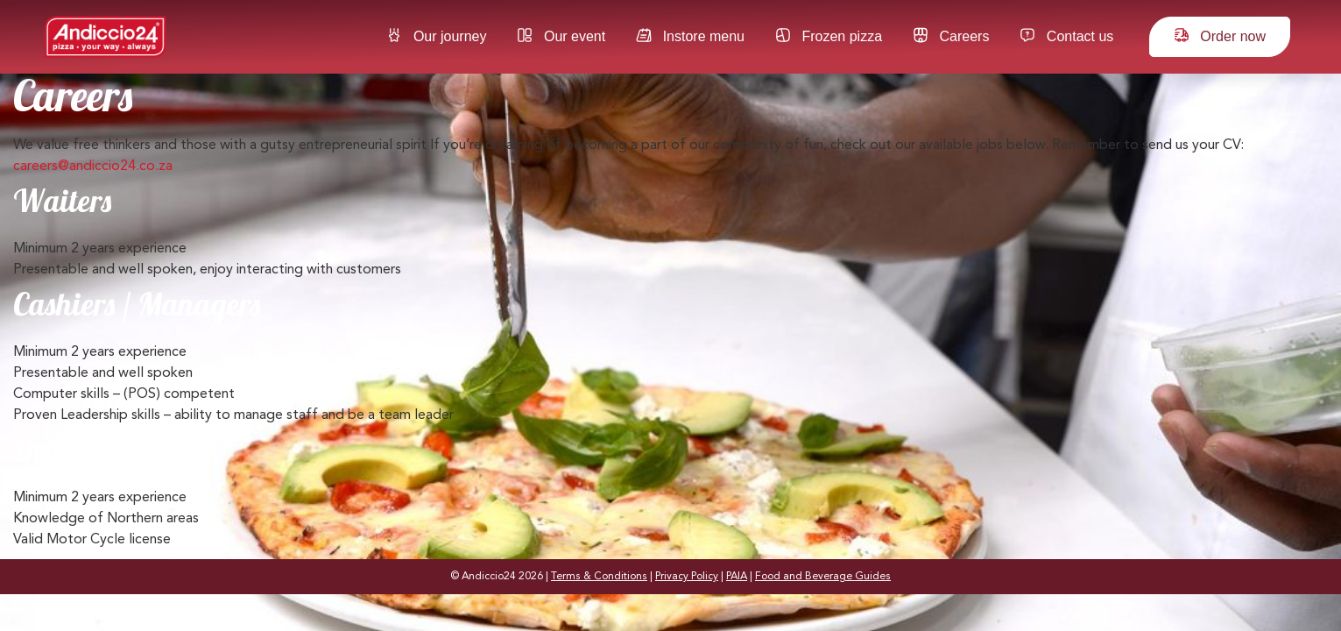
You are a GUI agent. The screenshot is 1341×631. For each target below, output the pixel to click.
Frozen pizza (828, 35)
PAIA (736, 576)
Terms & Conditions (599, 576)
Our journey (436, 35)
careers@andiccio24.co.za (93, 167)
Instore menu (690, 35)
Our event (561, 35)
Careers (951, 35)
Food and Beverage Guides (823, 576)
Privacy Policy (686, 576)
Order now (1220, 35)
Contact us (1066, 35)
